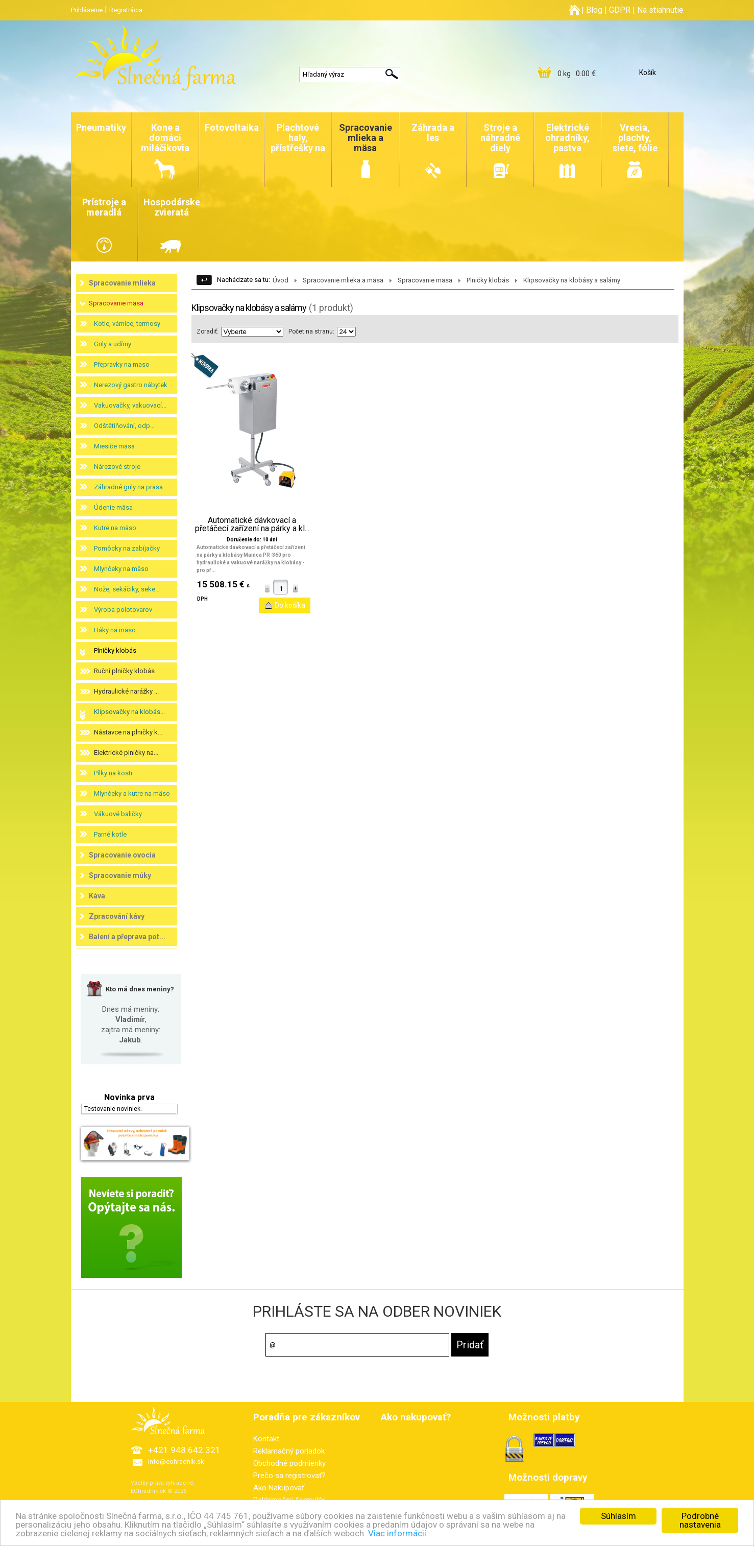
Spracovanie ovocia (122, 855)
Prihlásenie (87, 10)
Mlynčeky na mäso (121, 569)
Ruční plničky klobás (124, 671)
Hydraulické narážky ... (126, 691)
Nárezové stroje (117, 466)
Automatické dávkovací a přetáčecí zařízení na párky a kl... (252, 524)
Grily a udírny (112, 344)
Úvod (280, 280)
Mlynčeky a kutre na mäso (132, 793)
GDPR (619, 10)
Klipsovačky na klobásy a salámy (571, 280)
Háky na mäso (115, 630)
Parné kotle (110, 834)
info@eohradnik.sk (176, 1461)
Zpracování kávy (116, 916)
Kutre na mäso (115, 528)
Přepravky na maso (122, 364)
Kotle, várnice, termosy (127, 323)
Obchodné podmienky (289, 1463)
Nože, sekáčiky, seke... (127, 589)
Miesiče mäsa (114, 446)
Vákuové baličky (118, 814)
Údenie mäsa (113, 507)
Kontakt (266, 1438)
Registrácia (125, 10)
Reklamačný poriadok (289, 1451)
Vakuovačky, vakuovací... (130, 405)
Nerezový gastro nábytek (130, 385)
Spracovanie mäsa (116, 303)
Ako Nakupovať (278, 1487)
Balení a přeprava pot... (127, 937)
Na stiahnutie (660, 10)
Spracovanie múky (120, 875)
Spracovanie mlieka (122, 283)
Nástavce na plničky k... (128, 732)
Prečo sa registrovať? (289, 1475)
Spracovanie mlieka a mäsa (343, 280)
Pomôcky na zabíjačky (127, 548)
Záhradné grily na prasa (128, 487)
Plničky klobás (115, 650)
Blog (594, 10)
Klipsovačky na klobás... (129, 712)
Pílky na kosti (113, 773)
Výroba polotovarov (123, 609)
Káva (97, 896)
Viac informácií (397, 1534)
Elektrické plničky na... (126, 752)
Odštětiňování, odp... (124, 426)
